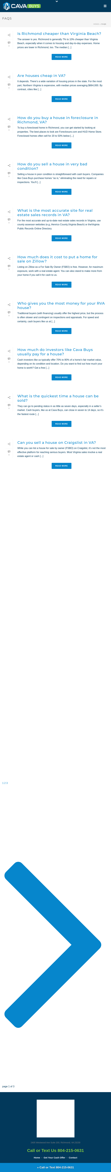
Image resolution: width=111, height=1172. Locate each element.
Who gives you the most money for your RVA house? (61, 305)
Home (96, 24)
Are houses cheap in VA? (41, 75)
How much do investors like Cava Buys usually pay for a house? (55, 351)
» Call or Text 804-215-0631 (55, 1167)
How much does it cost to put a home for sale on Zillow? (57, 259)
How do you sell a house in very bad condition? (52, 166)
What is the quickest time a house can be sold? (58, 398)
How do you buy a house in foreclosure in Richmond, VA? (57, 120)
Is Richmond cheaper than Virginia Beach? (59, 33)
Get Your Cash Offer (54, 1157)
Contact (73, 1157)
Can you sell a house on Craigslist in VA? (56, 442)
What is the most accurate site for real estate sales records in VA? (55, 212)
